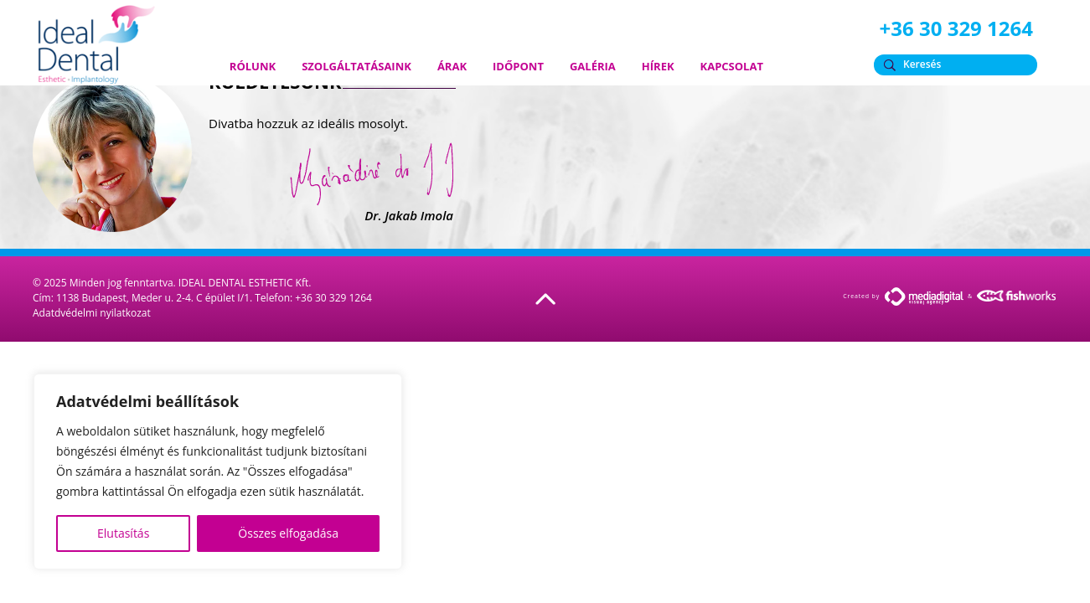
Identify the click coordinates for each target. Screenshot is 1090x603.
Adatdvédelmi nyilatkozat (92, 313)
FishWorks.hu (1017, 296)
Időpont (518, 66)
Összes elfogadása (288, 533)
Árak (452, 66)
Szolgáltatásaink (356, 66)
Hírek (658, 66)
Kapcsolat (731, 66)
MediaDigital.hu (924, 296)
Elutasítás (123, 533)
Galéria (593, 66)
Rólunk (253, 66)
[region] (218, 472)
